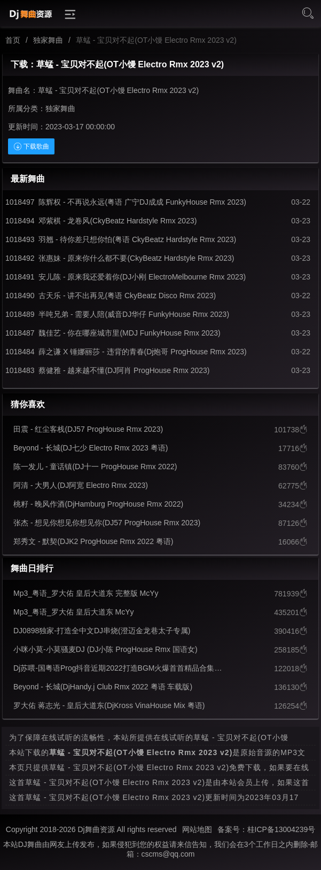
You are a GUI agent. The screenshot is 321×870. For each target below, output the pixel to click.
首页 (12, 40)
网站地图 (197, 829)
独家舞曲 (48, 40)
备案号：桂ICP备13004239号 (266, 829)
